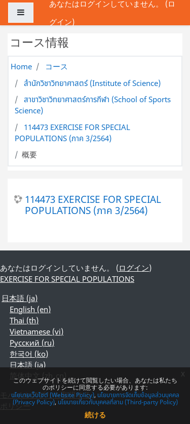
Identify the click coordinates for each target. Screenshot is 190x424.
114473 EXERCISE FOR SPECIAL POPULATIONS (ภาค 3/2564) (72, 132)
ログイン (134, 268)
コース (56, 66)
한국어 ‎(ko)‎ (29, 354)
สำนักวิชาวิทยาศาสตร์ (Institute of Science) (92, 83)
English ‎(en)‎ (30, 309)
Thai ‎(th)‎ (24, 320)
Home (21, 66)
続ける (95, 414)
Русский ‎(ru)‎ (32, 342)
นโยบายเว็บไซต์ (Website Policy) (52, 395)
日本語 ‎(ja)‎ (19, 298)
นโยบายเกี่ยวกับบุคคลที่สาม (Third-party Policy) (118, 402)
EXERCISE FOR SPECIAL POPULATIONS (67, 279)
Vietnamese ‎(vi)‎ (36, 331)
